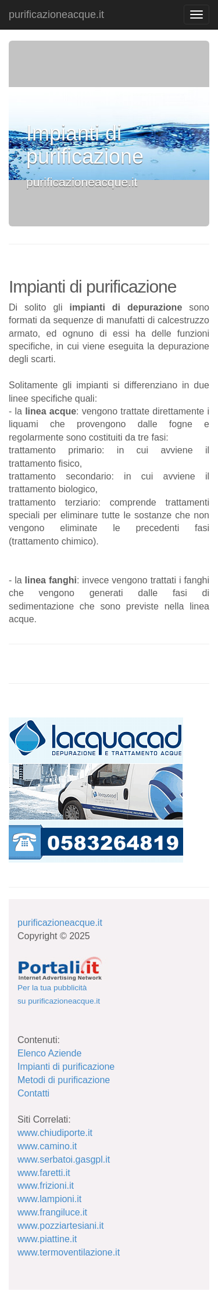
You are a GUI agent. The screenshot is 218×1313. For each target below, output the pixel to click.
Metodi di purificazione (63, 1080)
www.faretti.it (43, 1173)
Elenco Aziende (49, 1053)
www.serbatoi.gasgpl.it (63, 1159)
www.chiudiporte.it (54, 1133)
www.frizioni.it (45, 1186)
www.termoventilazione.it (68, 1252)
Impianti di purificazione (66, 1067)
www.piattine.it (47, 1239)
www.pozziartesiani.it (60, 1226)
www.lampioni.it (49, 1199)
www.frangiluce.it (52, 1212)
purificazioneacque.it (56, 14)
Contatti (33, 1093)
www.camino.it (47, 1146)
